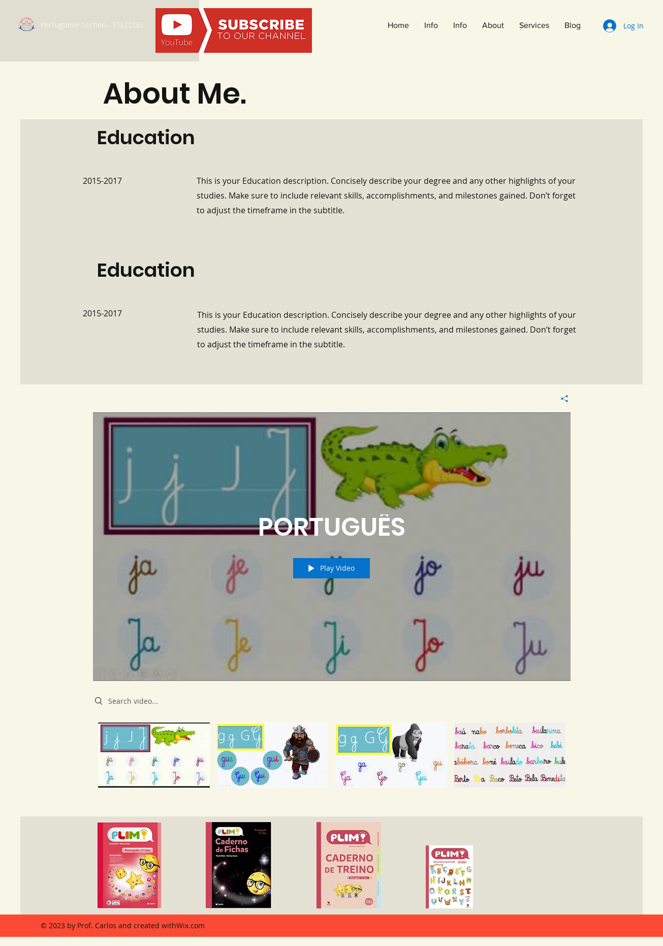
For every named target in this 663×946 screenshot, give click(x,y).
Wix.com (190, 925)
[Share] (561, 399)
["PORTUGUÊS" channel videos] (332, 762)
